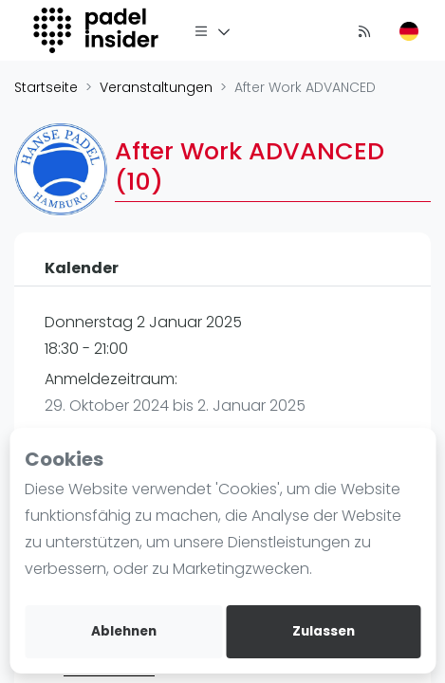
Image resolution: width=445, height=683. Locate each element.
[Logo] (98, 30)
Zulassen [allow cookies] (323, 631)
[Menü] (212, 30)
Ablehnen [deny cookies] (124, 631)
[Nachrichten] (364, 30)
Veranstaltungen (156, 87)
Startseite (46, 87)
